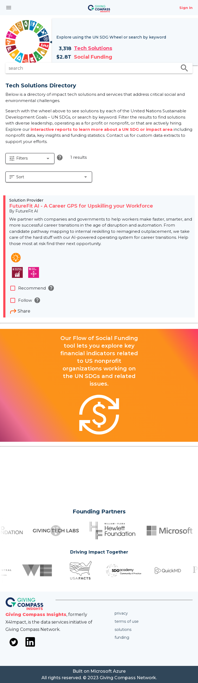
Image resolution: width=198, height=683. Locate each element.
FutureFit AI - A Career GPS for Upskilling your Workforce (81, 206)
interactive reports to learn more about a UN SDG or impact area (102, 129)
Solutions (123, 629)
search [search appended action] (184, 68)
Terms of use (127, 621)
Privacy (121, 613)
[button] (29, 158)
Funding (122, 637)
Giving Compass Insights (35, 614)
